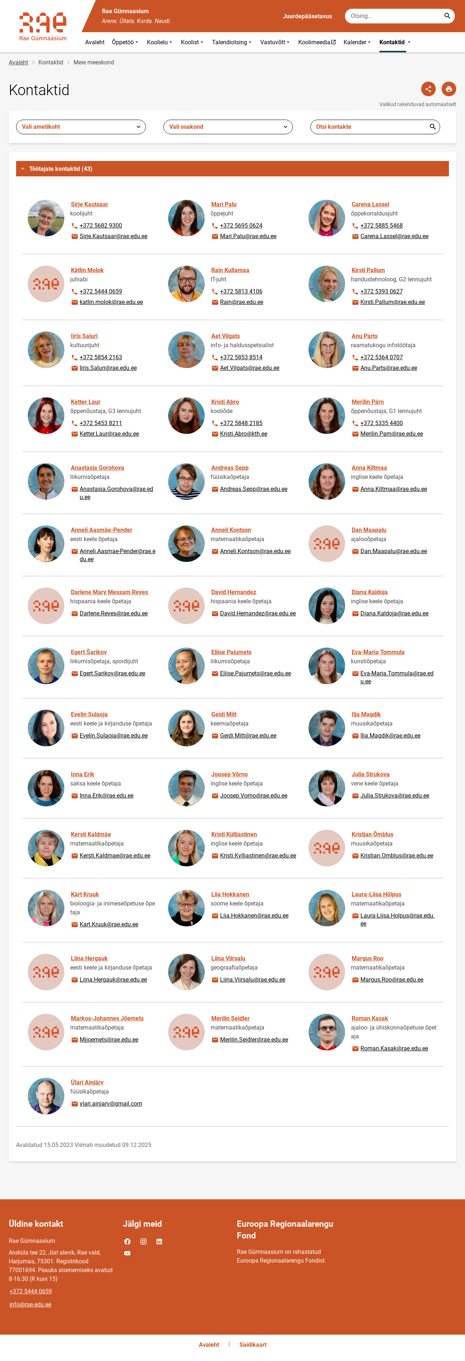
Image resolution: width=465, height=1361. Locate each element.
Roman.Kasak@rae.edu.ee (389, 1049)
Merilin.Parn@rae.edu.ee (387, 434)
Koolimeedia (319, 42)
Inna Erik (82, 774)
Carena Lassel (370, 204)
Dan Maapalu (369, 529)
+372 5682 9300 (96, 226)
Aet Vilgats (225, 336)
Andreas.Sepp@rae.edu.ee (249, 489)
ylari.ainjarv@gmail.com (106, 1104)
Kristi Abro (225, 401)
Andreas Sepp (230, 467)
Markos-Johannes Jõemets (107, 1018)
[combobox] (81, 127)
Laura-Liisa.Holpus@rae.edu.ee (393, 919)
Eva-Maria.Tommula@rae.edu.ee (392, 677)
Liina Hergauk (89, 958)
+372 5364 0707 (377, 358)
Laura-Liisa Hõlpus (376, 894)
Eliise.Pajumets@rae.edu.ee (251, 674)
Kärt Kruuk (85, 894)
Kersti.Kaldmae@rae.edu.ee (110, 856)
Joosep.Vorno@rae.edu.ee (249, 796)
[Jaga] (428, 89)
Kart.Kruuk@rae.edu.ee (104, 925)
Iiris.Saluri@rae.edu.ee (104, 368)
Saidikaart (252, 1344)
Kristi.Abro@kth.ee (239, 434)
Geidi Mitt (224, 714)
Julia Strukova (371, 774)
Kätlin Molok (87, 270)
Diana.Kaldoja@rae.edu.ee (389, 614)
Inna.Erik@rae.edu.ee (102, 796)
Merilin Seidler (230, 1018)
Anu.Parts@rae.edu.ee (384, 368)
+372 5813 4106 (236, 292)
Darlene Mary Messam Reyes (109, 592)
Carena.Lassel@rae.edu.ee (389, 236)
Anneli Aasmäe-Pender (101, 529)
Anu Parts (365, 336)
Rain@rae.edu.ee (237, 302)
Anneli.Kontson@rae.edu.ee (251, 551)
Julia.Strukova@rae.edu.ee (390, 796)
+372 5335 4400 (377, 423)
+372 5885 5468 (377, 226)
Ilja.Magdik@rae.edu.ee (385, 736)
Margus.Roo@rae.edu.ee (387, 980)
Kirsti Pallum (368, 270)
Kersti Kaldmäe (91, 834)
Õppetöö (126, 42)
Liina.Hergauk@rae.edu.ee (109, 980)
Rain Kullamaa (230, 270)
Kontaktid (395, 42)
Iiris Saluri (84, 336)
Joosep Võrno (229, 774)
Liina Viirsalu (228, 958)
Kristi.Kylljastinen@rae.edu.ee (253, 856)
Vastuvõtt (275, 42)
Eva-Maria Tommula (378, 652)
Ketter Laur (86, 401)
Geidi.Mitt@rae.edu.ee (243, 736)
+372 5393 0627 (377, 292)
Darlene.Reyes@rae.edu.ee (109, 614)
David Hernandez (233, 592)
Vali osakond (186, 126)
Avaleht (95, 42)
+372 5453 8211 (96, 423)
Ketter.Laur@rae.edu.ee (105, 434)
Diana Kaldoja (370, 592)
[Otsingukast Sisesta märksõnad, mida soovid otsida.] (400, 16)
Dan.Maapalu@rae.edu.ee (389, 551)
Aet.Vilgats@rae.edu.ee (245, 368)
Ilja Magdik (366, 714)
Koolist (193, 42)
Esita (433, 127)
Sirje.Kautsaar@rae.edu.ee (109, 236)
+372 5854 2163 (96, 358)
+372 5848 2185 (236, 423)
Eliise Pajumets (231, 652)
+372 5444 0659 (96, 292)
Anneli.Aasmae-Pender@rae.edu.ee (113, 555)
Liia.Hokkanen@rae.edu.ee (249, 916)
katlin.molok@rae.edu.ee (107, 302)
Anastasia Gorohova (97, 467)
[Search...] (447, 16)
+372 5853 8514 (236, 358)
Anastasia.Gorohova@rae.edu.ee (112, 492)
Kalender (358, 42)
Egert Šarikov (89, 652)
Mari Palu (224, 204)
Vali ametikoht (41, 126)
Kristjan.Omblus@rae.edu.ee (392, 856)
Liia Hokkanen (230, 894)
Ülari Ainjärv (87, 1082)
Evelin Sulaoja (89, 714)
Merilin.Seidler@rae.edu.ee (249, 1040)
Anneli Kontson (231, 529)
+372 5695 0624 (236, 226)
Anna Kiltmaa (369, 467)
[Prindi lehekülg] (449, 89)
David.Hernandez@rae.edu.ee (253, 614)
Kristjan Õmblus (372, 834)
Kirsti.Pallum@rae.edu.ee (388, 302)
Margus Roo (367, 958)
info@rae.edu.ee (30, 1304)
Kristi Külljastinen (234, 834)
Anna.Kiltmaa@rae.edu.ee (389, 489)
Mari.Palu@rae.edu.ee (243, 236)
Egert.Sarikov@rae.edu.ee (108, 674)
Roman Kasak (370, 1018)
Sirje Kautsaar (89, 204)
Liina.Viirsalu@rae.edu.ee (248, 980)
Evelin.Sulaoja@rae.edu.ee (109, 736)
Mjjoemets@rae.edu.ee (104, 1040)
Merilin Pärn (368, 401)
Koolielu (160, 42)
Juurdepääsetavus (307, 16)
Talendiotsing (232, 42)
